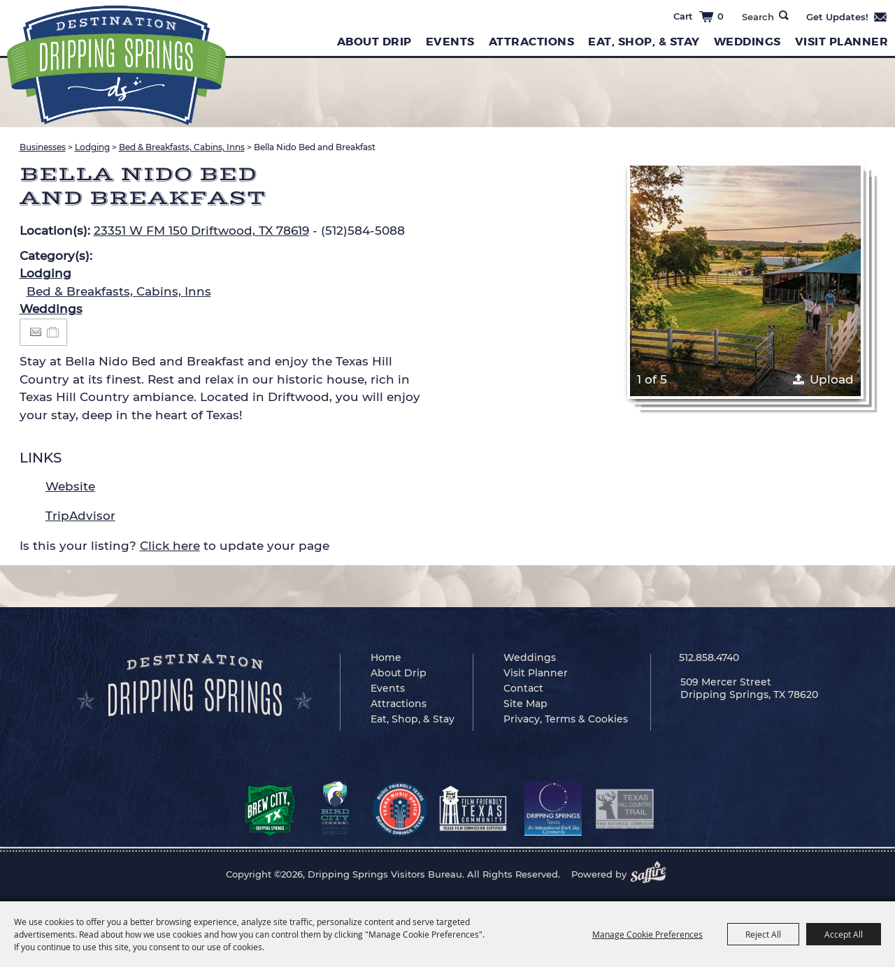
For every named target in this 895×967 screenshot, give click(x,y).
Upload (832, 379)
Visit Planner (842, 41)
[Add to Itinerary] (53, 332)
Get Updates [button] (847, 16)
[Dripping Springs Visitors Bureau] (116, 65)
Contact (523, 688)
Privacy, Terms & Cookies (565, 719)
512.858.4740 (709, 657)
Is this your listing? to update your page (174, 546)
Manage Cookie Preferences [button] (647, 934)
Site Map (525, 703)
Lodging (92, 147)
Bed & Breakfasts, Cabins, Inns (182, 147)
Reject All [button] (763, 934)
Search (784, 15)
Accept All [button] (843, 934)
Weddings (747, 41)
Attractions (532, 41)
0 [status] (720, 16)
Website (70, 486)
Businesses (43, 147)
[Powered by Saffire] (652, 874)
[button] (745, 281)
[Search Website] (757, 16)
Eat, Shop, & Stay (644, 41)
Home (386, 657)
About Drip (374, 41)
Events (450, 41)
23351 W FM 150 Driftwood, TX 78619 (201, 231)
